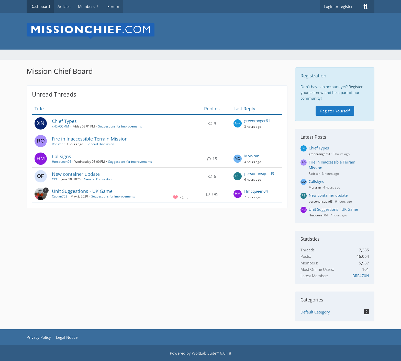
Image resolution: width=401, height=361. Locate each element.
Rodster (57, 144)
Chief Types (64, 121)
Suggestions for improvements (120, 126)
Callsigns (61, 156)
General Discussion (100, 144)
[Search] (365, 6)
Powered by (200, 353)
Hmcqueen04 (61, 161)
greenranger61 (257, 120)
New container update (76, 174)
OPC (55, 179)
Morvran (251, 155)
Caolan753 (59, 196)
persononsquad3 (259, 173)
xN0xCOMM (60, 126)
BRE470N (360, 275)
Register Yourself (335, 110)
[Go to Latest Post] (237, 123)
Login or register (338, 6)
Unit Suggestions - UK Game (82, 191)
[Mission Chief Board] (200, 31)
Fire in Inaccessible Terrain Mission (90, 139)
